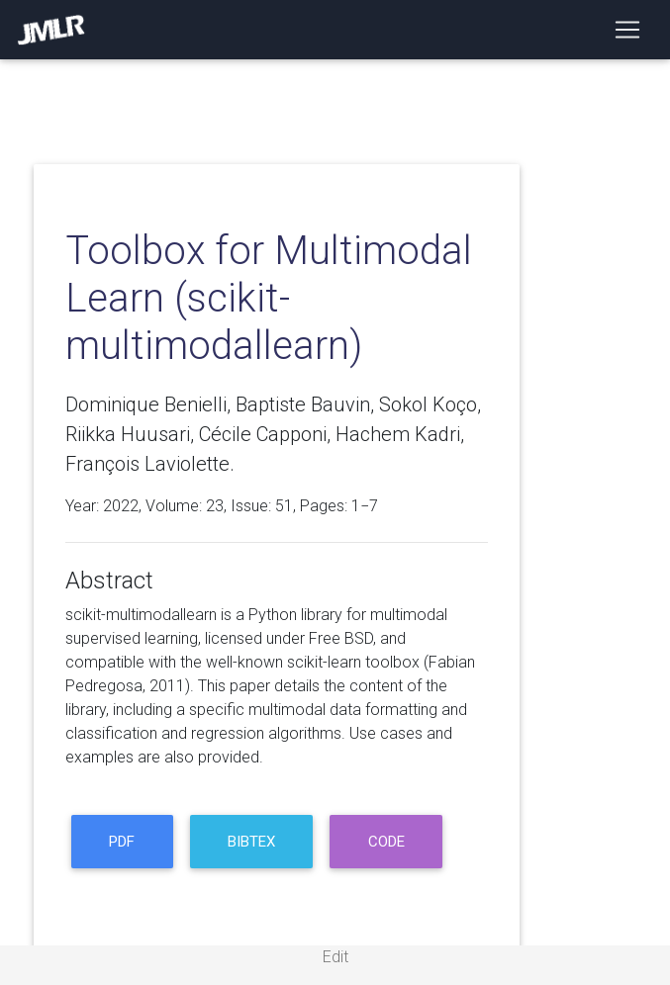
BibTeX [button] (251, 842)
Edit (335, 956)
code (386, 842)
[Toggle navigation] (627, 29)
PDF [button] (122, 842)
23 (215, 505)
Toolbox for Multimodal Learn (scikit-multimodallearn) (268, 298)
